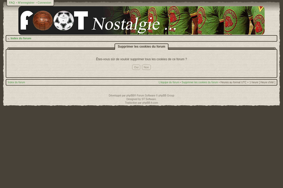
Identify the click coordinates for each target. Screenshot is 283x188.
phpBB (130, 95)
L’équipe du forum (169, 82)
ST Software (149, 99)
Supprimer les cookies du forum (200, 82)
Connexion (44, 2)
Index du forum (21, 38)
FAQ (12, 2)
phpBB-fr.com (150, 102)
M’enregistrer (26, 2)
